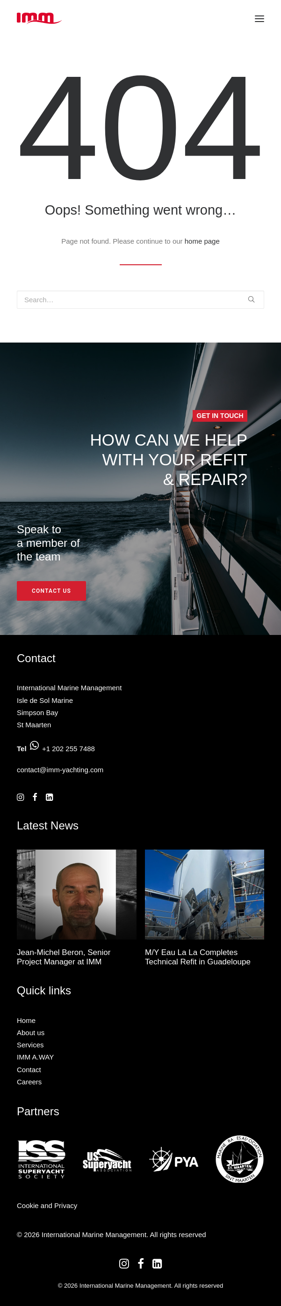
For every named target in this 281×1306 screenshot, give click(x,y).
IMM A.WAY (35, 1057)
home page (202, 241)
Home (26, 1020)
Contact (29, 1070)
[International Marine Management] (39, 18)
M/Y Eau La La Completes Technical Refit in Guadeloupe (198, 957)
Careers (29, 1082)
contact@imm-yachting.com (60, 770)
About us (30, 1033)
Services (30, 1045)
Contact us (51, 591)
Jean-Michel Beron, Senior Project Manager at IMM (63, 957)
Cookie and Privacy (47, 1205)
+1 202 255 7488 (68, 749)
